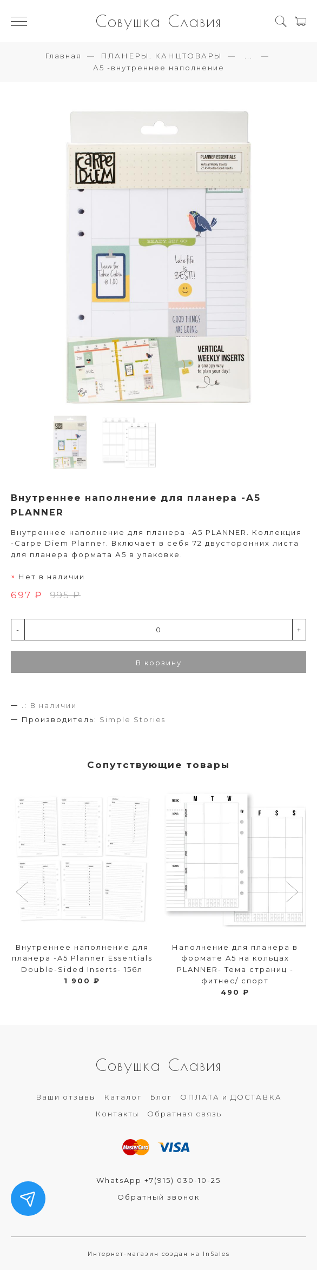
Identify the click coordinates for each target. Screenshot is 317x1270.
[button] (23, 893)
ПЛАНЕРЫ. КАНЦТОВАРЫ (161, 55)
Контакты (117, 1113)
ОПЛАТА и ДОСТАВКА (231, 1097)
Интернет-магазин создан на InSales (159, 1254)
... (249, 56)
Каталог (123, 1097)
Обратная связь (184, 1113)
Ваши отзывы (66, 1097)
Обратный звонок (158, 1197)
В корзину (159, 662)
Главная (63, 55)
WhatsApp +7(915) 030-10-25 (158, 1180)
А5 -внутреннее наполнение (158, 67)
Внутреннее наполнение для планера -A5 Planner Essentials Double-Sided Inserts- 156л (82, 958)
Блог (161, 1097)
